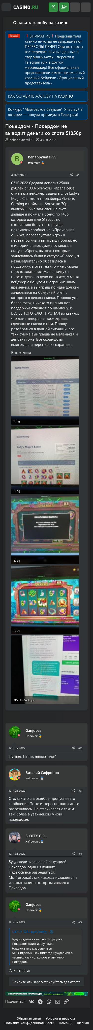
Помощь (65, 1023)
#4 (80, 853)
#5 (80, 922)
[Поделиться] (71, 175)
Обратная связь (29, 1018)
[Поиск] (86, 7)
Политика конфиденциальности (29, 1023)
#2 (80, 748)
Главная (83, 1023)
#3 (80, 790)
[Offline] (21, 162)
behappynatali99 (21, 140)
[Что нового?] (75, 7)
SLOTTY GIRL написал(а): (30, 931)
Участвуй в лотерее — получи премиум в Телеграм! (45, 112)
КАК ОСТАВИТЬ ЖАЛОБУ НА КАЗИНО (40, 96)
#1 (77, 175)
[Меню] (6, 7)
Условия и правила (60, 1018)
